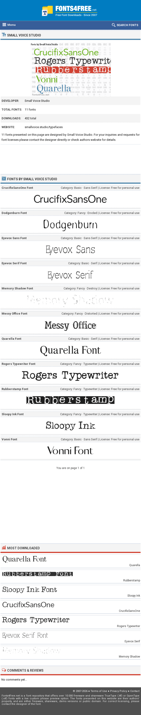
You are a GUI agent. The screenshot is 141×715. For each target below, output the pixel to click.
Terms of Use (99, 691)
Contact (134, 691)
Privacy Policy (118, 691)
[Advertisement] (70, 157)
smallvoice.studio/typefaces (44, 127)
